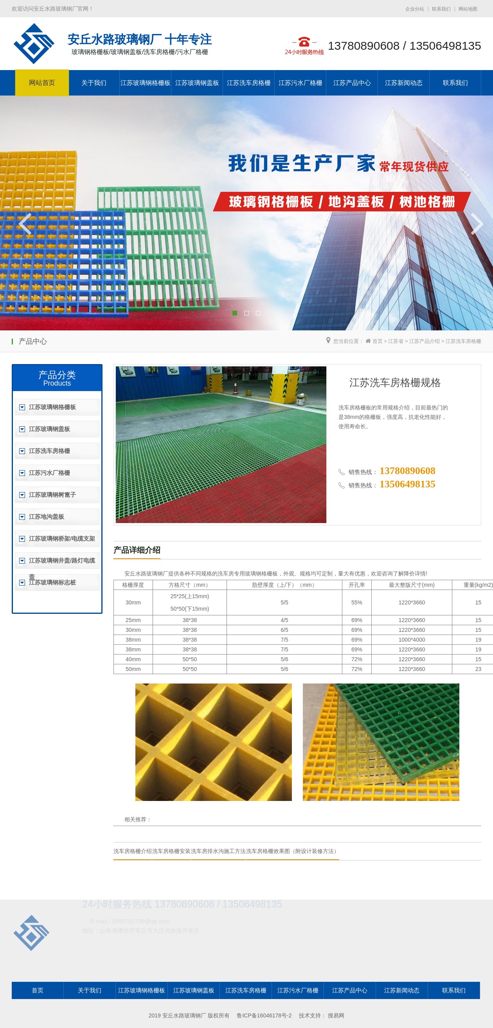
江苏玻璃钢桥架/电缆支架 (62, 538)
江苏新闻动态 (404, 82)
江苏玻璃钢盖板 (197, 82)
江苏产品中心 (352, 82)
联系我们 (441, 9)
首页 (377, 341)
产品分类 (57, 375)
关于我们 (93, 82)
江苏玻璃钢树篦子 (52, 494)
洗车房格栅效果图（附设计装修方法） (292, 851)
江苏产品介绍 (424, 341)
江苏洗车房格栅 (249, 82)
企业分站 (414, 9)
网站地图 (468, 9)
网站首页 (42, 83)
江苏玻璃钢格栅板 (146, 82)
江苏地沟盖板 (46, 516)
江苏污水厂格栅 (300, 82)
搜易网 (336, 1015)
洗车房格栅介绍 (132, 851)
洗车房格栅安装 (171, 851)
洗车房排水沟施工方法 (218, 851)
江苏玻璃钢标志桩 (52, 582)
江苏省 (395, 341)
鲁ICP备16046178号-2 (264, 1015)
